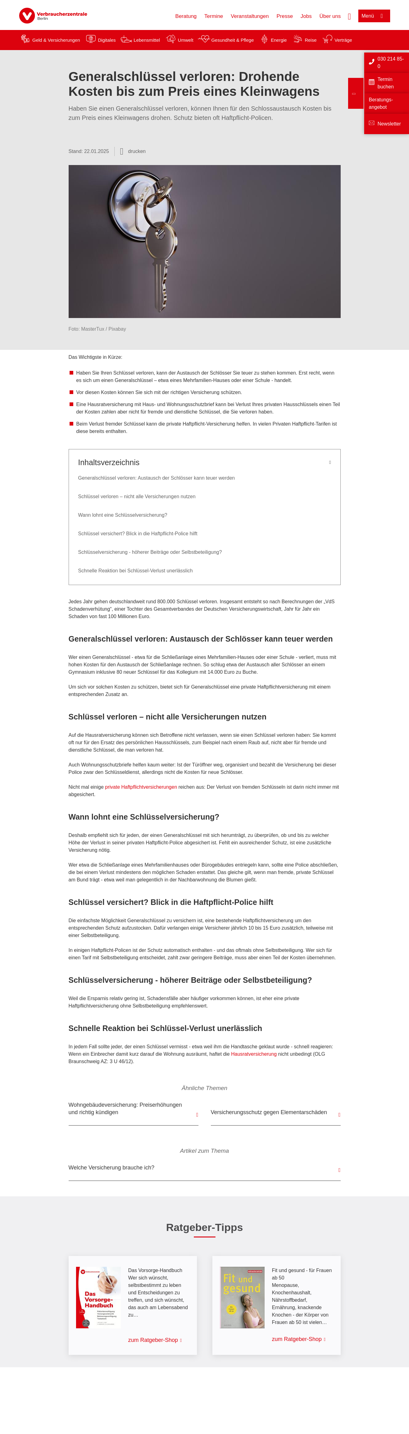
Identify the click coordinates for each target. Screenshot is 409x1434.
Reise (311, 40)
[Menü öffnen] (374, 16)
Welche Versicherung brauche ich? (112, 1168)
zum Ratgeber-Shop (153, 1340)
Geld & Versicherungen (56, 40)
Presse (284, 16)
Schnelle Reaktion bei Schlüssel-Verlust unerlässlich (135, 570)
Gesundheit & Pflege (232, 40)
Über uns (330, 16)
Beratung (186, 16)
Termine (213, 16)
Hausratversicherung (254, 1054)
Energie (279, 40)
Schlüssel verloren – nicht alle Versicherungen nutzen (137, 496)
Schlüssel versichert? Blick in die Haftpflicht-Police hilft (138, 533)
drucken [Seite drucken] (137, 151)
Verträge (343, 40)
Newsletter (389, 123)
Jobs (306, 16)
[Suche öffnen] (349, 16)
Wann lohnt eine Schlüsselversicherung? (122, 515)
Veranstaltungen (250, 16)
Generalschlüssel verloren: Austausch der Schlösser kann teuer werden (156, 478)
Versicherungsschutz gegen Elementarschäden (269, 1112)
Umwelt (185, 40)
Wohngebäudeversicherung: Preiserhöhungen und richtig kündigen (125, 1108)
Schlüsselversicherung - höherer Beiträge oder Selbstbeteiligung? (150, 552)
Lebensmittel (147, 40)
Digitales (107, 40)
